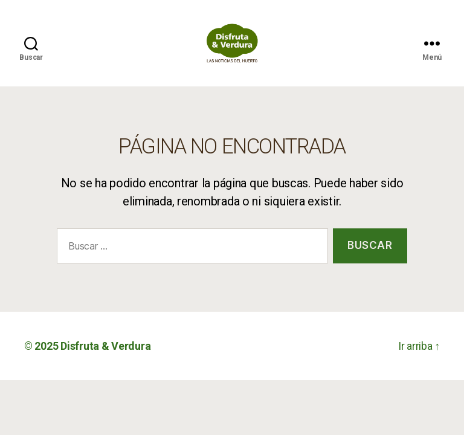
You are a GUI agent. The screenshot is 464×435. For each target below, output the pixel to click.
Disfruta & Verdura (105, 359)
